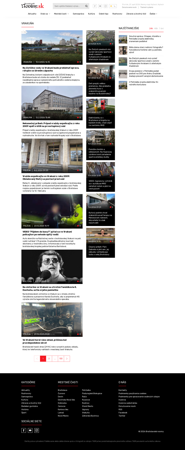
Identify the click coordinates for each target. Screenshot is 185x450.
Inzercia (122, 400)
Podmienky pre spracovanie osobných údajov (139, 396)
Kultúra (91, 14)
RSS (120, 409)
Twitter (122, 416)
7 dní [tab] (161, 28)
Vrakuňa (86, 412)
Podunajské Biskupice (92, 393)
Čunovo (61, 393)
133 (60, 358)
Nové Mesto (63, 416)
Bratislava (62, 390)
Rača (84, 396)
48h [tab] (156, 28)
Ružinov (85, 403)
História (24, 409)
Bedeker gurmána (29, 406)
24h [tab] (151, 28)
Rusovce (86, 400)
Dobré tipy (103, 14)
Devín (60, 396)
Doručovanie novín (129, 7)
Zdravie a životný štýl (136, 14)
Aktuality (32, 14)
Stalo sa (44, 14)
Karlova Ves (63, 409)
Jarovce (61, 406)
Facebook (123, 412)
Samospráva (78, 14)
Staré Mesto (87, 406)
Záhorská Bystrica (90, 416)
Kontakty (123, 390)
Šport (23, 412)
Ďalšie (152, 14)
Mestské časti (60, 14)
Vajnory (85, 409)
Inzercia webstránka (128, 403)
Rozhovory (117, 14)
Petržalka (86, 390)
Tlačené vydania (146, 7)
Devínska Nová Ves (66, 400)
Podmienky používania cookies (132, 393)
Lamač (61, 412)
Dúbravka (62, 403)
